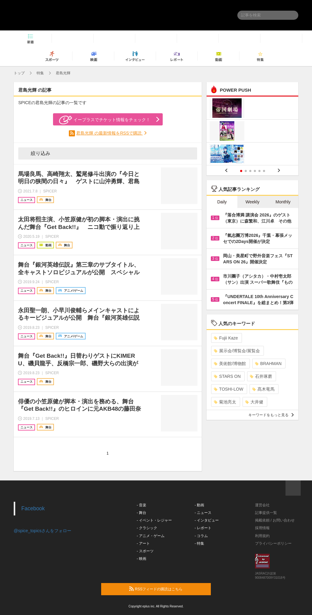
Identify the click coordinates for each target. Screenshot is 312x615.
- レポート (203, 528)
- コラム (201, 536)
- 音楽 (141, 505)
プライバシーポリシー (273, 543)
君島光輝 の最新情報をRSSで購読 (109, 133)
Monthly (282, 201)
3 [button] (250, 171)
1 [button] (241, 171)
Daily (222, 201)
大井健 (254, 401)
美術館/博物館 (230, 363)
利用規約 (262, 536)
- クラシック (147, 528)
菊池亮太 (225, 401)
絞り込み (36, 153)
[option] (252, 132)
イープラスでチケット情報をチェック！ (104, 120)
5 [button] (259, 171)
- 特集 (199, 543)
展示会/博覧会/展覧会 (237, 350)
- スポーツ (145, 551)
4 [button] (255, 171)
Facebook (33, 508)
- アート (143, 543)
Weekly (253, 201)
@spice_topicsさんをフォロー (42, 530)
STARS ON (227, 376)
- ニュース (203, 513)
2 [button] (246, 171)
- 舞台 (141, 513)
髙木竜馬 (263, 389)
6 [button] (264, 171)
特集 (40, 73)
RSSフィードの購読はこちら (167, 588)
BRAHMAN (268, 363)
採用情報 (262, 528)
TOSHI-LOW (228, 389)
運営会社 (262, 505)
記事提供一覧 (266, 513)
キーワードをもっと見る (271, 415)
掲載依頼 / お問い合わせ (275, 520)
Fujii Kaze (226, 338)
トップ (19, 73)
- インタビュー (207, 520)
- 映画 (141, 559)
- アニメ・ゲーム (151, 536)
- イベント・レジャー (154, 520)
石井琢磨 (261, 376)
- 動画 (199, 505)
